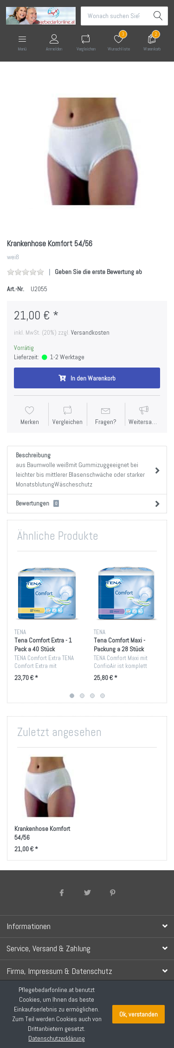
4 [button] (102, 695)
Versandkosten (90, 333)
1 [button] (72, 695)
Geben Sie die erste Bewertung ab (98, 272)
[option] (87, 151)
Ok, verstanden (138, 1014)
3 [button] (92, 695)
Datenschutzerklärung (56, 1038)
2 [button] (82, 695)
